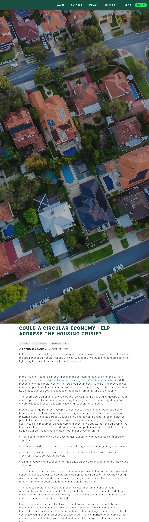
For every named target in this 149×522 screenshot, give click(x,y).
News (128, 5)
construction (40, 343)
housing (25, 343)
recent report (40, 380)
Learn (60, 5)
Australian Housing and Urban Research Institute (87, 380)
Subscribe (141, 4)
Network (76, 5)
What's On (111, 5)
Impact (93, 5)
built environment (59, 343)
